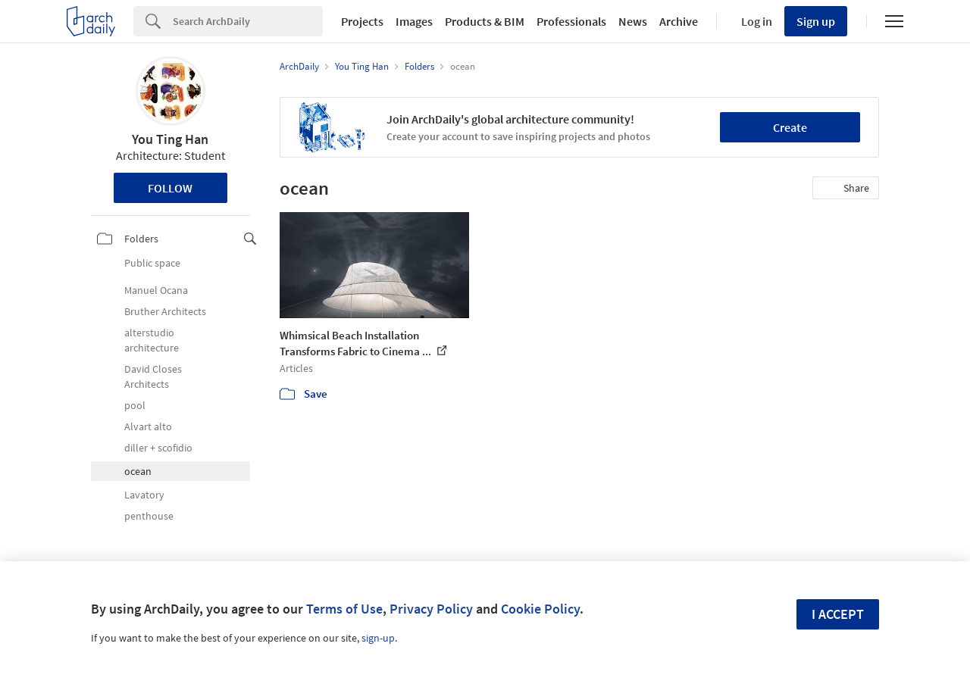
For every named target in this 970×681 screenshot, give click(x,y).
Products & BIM (484, 21)
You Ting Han (170, 139)
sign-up (378, 638)
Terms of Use (344, 608)
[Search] (248, 21)
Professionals (571, 21)
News (632, 21)
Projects (362, 21)
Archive (678, 21)
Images (414, 21)
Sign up (815, 21)
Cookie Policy (540, 608)
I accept (838, 614)
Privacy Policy (431, 608)
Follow (170, 187)
